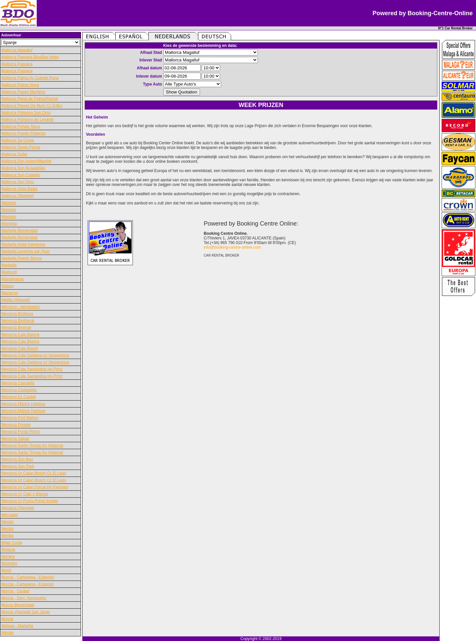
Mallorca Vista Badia (19, 189)
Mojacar (8, 549)
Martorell (9, 272)
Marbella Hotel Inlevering (23, 244)
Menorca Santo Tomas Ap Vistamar (32, 445)
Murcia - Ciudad (15, 591)
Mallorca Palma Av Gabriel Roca (30, 78)
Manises (8, 202)
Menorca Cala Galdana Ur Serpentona (35, 355)
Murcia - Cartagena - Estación (27, 577)
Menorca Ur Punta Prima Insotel (29, 501)
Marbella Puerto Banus (21, 258)
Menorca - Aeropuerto (20, 306)
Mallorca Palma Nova (20, 85)
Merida (7, 521)
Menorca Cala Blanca (20, 334)
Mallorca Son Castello (20, 175)
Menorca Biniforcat (17, 320)
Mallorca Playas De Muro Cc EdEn (31, 105)
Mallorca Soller (14, 154)
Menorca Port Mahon (19, 417)
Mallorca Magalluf (16, 50)
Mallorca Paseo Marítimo (23, 91)
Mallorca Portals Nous (20, 126)
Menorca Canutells (17, 383)
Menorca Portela (15, 424)
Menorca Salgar (15, 438)
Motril (6, 570)
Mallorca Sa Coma (17, 140)
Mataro (7, 286)
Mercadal (9, 515)
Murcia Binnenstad (17, 605)
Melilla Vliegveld (15, 300)
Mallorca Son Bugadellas (23, 168)
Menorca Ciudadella (19, 390)
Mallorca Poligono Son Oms (26, 112)
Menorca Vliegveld (17, 508)
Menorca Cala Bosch (19, 348)
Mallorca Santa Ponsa (20, 147)
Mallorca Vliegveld (17, 196)
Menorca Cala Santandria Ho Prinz (31, 369)
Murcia (7, 619)
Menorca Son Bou (17, 459)
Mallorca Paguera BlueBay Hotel (30, 57)
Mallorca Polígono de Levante (27, 119)
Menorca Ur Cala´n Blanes (24, 494)
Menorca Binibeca (17, 313)
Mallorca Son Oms (17, 182)
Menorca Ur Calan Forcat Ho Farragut (34, 487)
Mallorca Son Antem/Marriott (26, 161)
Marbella (9, 265)
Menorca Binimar (16, 327)
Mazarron (9, 293)
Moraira (8, 556)
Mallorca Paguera (16, 64)
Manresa (9, 223)
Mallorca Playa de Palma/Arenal (29, 98)
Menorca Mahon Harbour (23, 404)
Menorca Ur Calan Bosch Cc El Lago (33, 473)
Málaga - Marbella (17, 625)
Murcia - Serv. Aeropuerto (23, 598)
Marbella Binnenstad (19, 230)
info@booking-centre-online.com (232, 247)
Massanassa (12, 279)
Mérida (7, 632)
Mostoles (9, 563)
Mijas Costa (11, 542)
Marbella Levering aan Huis (25, 251)
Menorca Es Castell (18, 397)
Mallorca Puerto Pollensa (23, 133)
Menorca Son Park (17, 466)
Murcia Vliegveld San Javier (25, 612)
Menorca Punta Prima (20, 431)
